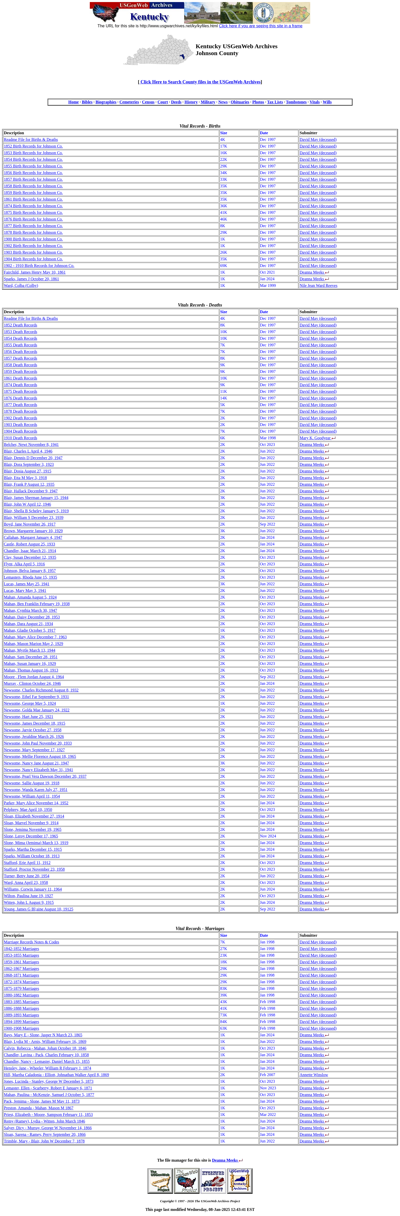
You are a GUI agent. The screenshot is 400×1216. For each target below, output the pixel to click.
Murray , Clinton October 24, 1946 (32, 683)
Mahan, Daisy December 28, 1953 (32, 617)
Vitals (315, 102)
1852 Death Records (20, 325)
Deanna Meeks (312, 272)
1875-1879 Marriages (21, 988)
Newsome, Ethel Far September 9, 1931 (36, 697)
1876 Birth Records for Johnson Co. (33, 219)
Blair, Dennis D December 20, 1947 (33, 458)
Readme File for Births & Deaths (31, 139)
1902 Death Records (20, 418)
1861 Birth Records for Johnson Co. (33, 199)
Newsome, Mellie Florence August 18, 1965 (40, 756)
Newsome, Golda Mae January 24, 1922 (36, 710)
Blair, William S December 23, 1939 (33, 517)
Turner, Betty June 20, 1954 (26, 876)
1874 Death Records (20, 385)
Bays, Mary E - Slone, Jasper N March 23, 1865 (43, 1035)
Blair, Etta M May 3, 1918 (25, 478)
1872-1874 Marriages (21, 982)
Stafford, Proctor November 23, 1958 (34, 869)
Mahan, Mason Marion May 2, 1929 (33, 643)
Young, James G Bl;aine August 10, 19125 (38, 909)
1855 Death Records (20, 345)
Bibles (87, 102)
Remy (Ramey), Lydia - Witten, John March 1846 (44, 1121)
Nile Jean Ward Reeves (318, 285)
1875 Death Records (20, 391)
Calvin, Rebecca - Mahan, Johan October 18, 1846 (45, 1048)
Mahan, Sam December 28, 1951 (31, 657)
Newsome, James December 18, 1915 (34, 723)
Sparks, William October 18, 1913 (32, 856)
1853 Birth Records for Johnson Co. (33, 153)
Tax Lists (275, 102)
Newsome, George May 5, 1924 (30, 703)
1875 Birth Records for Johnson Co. (33, 212)
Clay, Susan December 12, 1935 (30, 557)
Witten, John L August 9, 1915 (29, 902)
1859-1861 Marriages (21, 962)
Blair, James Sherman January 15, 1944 (36, 497)
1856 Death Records (20, 351)
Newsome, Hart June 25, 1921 (28, 716)
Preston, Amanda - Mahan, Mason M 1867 (38, 1108)
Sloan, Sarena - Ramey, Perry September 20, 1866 (45, 1134)
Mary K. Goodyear (315, 438)
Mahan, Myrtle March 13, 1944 (29, 650)
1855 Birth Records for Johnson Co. (33, 166)
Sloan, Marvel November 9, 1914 (31, 823)
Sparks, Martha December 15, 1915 (33, 849)
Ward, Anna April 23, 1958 (26, 882)
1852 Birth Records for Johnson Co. (33, 146)
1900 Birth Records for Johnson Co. (33, 239)
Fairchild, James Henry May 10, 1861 (35, 272)
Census (148, 102)
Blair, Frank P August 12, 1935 (29, 484)
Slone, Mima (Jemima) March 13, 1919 (36, 843)
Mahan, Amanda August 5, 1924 (30, 597)
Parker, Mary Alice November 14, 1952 (36, 803)
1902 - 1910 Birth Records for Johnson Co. (39, 265)
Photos (258, 102)
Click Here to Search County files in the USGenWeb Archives (200, 81)
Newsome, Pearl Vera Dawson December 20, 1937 (45, 776)
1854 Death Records (20, 338)
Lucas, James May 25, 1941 (26, 584)
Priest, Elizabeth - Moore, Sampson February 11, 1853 (48, 1114)
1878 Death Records (20, 411)
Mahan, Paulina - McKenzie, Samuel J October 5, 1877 (49, 1094)
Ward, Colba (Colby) (21, 285)
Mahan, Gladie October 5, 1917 (30, 630)
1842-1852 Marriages (21, 948)
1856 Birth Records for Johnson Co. (33, 173)
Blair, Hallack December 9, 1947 (31, 491)
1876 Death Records (20, 398)
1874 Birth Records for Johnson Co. (33, 206)
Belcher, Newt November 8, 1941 (31, 444)
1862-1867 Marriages (21, 968)
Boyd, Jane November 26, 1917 (30, 524)
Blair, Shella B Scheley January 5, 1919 (36, 511)
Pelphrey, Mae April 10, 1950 (28, 809)
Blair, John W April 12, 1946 (27, 504)
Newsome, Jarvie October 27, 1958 (32, 730)
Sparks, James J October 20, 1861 (31, 279)
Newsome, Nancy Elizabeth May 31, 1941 (38, 770)
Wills (327, 102)
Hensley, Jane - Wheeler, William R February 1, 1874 (47, 1068)
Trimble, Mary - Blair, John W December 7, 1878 (44, 1141)
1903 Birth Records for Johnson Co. (33, 252)
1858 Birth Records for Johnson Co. (33, 186)
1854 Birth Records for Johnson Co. (33, 159)
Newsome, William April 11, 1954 (32, 796)
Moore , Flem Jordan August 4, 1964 (34, 677)
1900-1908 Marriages (21, 1028)
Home (73, 102)
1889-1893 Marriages (21, 1015)
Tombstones (296, 102)
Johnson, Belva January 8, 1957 (30, 570)
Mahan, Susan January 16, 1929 (30, 663)
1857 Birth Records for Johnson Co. (33, 179)
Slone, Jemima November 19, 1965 (32, 829)
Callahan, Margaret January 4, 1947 (33, 537)
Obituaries (240, 102)
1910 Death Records (20, 438)
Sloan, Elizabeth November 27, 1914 (34, 816)
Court (163, 102)
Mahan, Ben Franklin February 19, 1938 (37, 604)
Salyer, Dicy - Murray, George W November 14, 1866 (48, 1128)
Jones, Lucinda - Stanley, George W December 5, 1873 (48, 1081)
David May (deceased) (317, 139)
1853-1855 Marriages (21, 955)
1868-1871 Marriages (21, 975)
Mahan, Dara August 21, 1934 (28, 624)
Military (208, 102)
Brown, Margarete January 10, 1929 (33, 531)
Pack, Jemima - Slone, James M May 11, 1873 (42, 1101)
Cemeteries (129, 102)
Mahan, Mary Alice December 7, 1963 (35, 637)
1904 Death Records (20, 431)
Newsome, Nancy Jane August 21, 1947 (36, 763)
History (191, 102)
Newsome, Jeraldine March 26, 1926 (34, 736)
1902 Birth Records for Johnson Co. (33, 246)
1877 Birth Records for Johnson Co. (33, 226)
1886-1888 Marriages (21, 1008)
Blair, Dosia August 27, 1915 (27, 471)
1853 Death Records (20, 332)
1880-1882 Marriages (21, 995)
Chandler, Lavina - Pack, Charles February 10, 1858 (46, 1055)
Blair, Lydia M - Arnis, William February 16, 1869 (45, 1041)
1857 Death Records (20, 358)
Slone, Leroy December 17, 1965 (31, 836)
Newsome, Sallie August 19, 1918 (31, 783)
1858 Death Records (20, 365)
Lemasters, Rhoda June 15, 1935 (30, 577)
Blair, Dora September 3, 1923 (29, 464)
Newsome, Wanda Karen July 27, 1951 (35, 789)
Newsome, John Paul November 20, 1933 (38, 743)
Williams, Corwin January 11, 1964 (33, 889)
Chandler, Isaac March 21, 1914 (30, 551)
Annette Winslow (313, 1075)
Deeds (176, 102)
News (223, 102)
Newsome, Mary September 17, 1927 (34, 750)
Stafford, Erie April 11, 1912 (27, 862)
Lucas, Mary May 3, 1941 (25, 590)
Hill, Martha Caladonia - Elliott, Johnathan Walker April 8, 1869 (56, 1075)
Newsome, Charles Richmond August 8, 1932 (41, 690)
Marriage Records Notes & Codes (31, 942)
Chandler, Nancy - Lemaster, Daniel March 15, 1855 (47, 1061)
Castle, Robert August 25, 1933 (29, 544)
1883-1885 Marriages (21, 1002)
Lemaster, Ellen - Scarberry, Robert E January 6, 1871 (48, 1088)
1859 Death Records (20, 371)
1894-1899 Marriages (21, 1021)
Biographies (105, 102)
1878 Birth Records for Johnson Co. (33, 232)
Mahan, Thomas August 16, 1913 (31, 670)
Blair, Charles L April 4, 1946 (28, 451)
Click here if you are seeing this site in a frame (260, 26)
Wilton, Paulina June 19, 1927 (28, 896)
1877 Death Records (20, 405)
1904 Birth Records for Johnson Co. (33, 259)
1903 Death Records (20, 424)
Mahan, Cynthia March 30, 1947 (30, 610)
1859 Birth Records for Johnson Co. (33, 192)
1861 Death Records (20, 378)
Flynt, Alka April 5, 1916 (24, 564)
